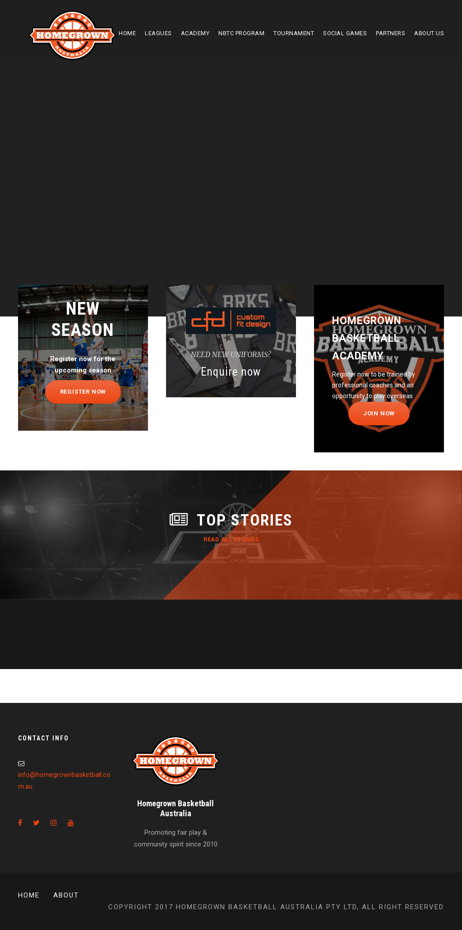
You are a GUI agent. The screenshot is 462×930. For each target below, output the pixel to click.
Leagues (158, 33)
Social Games (345, 33)
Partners (390, 33)
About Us (429, 33)
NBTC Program (241, 33)
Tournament (293, 33)
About (66, 895)
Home (127, 33)
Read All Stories (231, 539)
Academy (195, 33)
